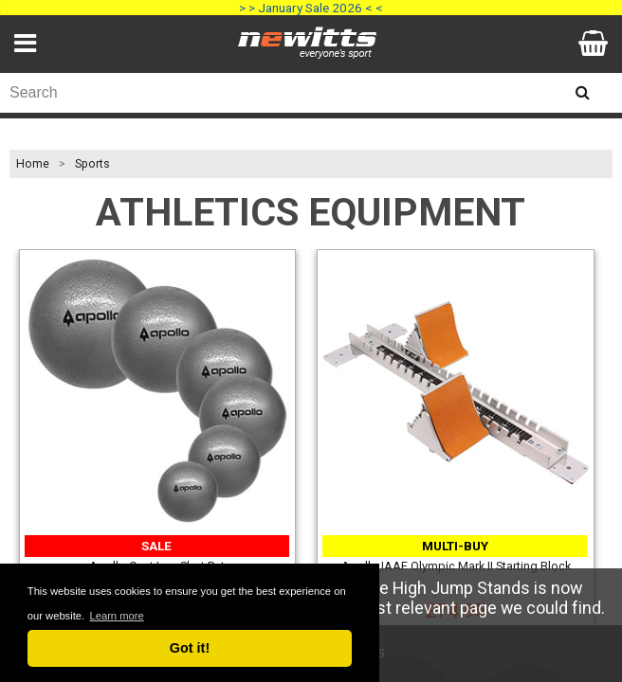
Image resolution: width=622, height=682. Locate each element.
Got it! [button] (190, 647)
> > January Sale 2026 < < (311, 7)
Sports (92, 163)
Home (32, 163)
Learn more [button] (116, 615)
